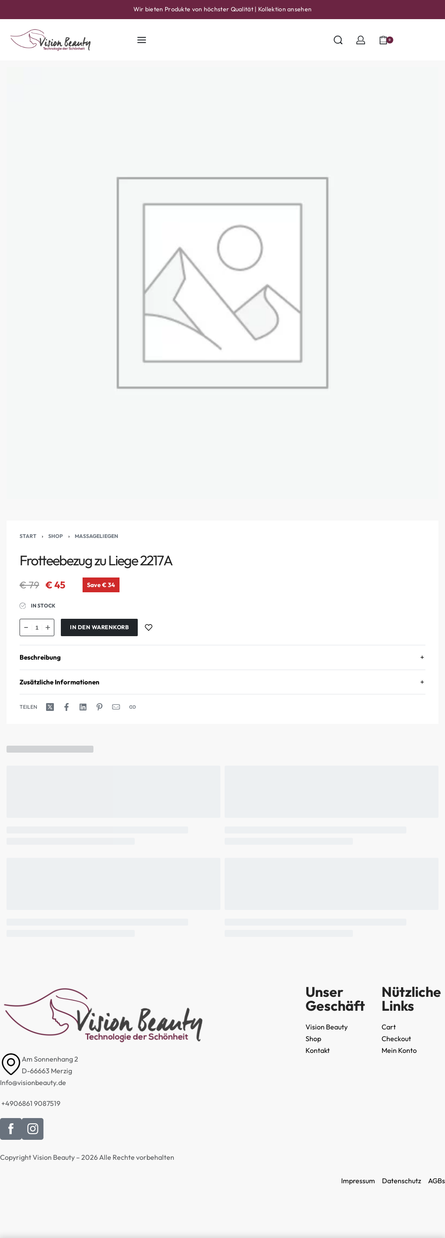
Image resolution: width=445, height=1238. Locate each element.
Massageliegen (96, 536)
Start (28, 536)
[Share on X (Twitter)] (50, 707)
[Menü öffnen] (141, 40)
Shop (55, 536)
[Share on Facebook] (66, 707)
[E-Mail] (116, 707)
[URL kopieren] (132, 707)
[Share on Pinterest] (99, 707)
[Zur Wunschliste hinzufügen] (148, 627)
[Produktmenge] (37, 627)
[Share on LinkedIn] (83, 707)
